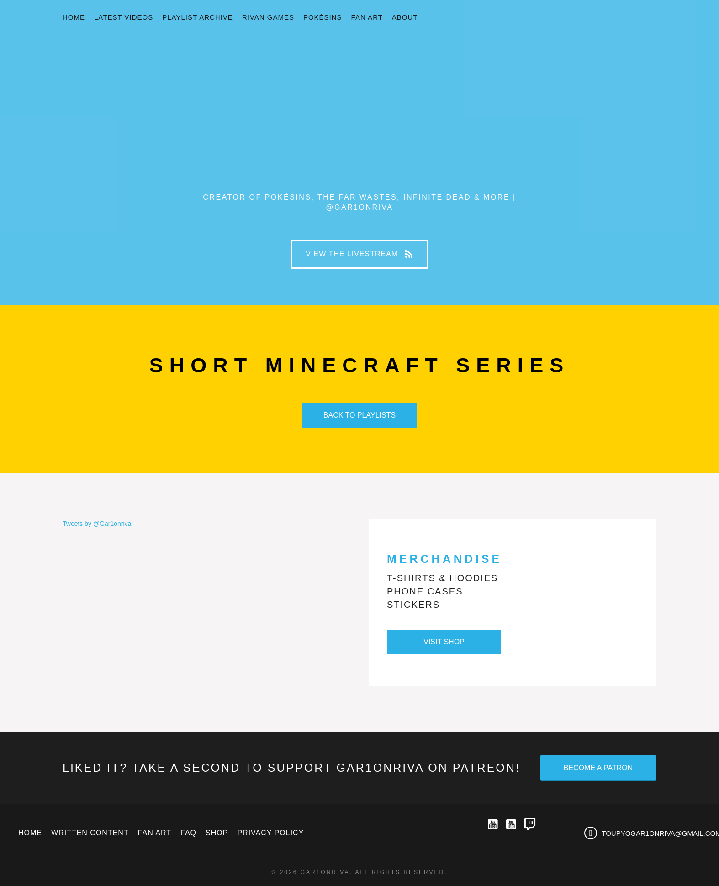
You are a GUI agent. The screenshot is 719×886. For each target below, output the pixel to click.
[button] (359, 254)
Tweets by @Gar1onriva (97, 523)
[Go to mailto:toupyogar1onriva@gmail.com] (642, 833)
